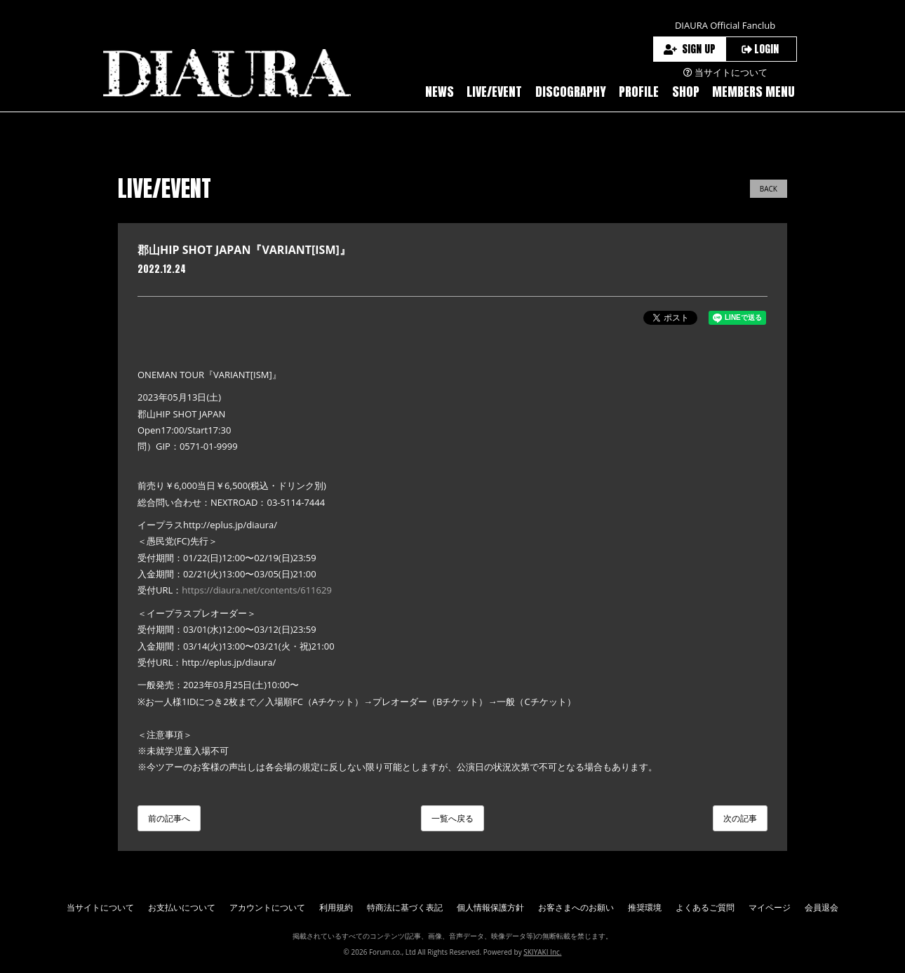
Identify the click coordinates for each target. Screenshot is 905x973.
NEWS (439, 91)
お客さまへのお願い (576, 907)
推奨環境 (645, 907)
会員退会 (821, 907)
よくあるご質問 (705, 907)
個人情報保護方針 (490, 907)
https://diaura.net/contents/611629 (257, 590)
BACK (768, 189)
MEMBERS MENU (753, 91)
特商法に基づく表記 (405, 907)
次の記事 (740, 818)
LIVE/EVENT (494, 91)
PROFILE (639, 91)
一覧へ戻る (452, 818)
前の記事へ (169, 818)
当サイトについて (100, 907)
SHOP (685, 91)
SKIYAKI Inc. (542, 952)
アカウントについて (267, 907)
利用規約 (336, 907)
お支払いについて (181, 907)
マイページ (770, 907)
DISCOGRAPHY (570, 91)
